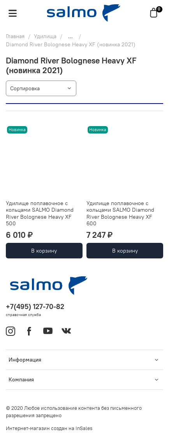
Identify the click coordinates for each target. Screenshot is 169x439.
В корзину (44, 250)
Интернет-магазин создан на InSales (49, 428)
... (70, 36)
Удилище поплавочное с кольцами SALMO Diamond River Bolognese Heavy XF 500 (40, 213)
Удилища (45, 36)
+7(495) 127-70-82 (35, 306)
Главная (15, 36)
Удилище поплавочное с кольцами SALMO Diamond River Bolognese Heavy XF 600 (120, 213)
